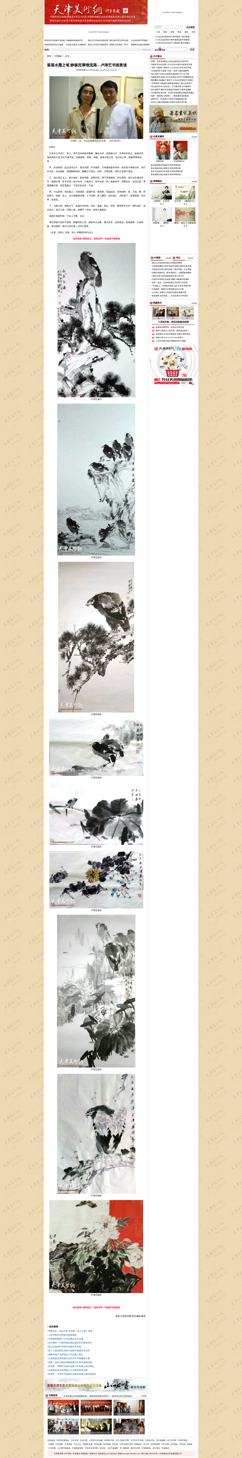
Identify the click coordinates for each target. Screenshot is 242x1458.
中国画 (53, 17)
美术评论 (75, 17)
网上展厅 (121, 17)
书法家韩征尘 (179, 161)
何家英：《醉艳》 (161, 223)
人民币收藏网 (112, 1448)
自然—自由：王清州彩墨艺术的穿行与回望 (170, 282)
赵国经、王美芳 (161, 201)
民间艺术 (59, 21)
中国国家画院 (77, 1448)
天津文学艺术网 (137, 1440)
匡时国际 (174, 1444)
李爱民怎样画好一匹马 (118, 45)
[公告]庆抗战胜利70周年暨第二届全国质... (173, 37)
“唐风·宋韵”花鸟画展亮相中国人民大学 (168, 276)
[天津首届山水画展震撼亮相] (75, 1396)
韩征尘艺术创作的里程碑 (98, 40)
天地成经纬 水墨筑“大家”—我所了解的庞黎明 (170, 71)
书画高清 (121, 21)
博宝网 (182, 1444)
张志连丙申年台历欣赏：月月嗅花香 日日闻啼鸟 (171, 86)
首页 (49, 56)
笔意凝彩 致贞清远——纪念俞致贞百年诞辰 (170, 296)
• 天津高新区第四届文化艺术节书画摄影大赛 (68, 1358)
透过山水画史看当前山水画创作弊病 (167, 263)
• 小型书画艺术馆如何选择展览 (62, 1335)
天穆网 (51, 1444)
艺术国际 (59, 1444)
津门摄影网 (124, 1448)
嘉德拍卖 (138, 1444)
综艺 (129, 21)
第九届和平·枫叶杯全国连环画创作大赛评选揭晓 (171, 89)
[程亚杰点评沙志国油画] (122, 1396)
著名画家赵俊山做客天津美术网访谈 (166, 168)
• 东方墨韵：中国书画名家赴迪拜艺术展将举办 (69, 1343)
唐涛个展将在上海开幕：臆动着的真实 (172, 331)
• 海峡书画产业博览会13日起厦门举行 (65, 1354)
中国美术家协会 (62, 1440)
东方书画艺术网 (122, 1440)
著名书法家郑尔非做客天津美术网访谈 (167, 171)
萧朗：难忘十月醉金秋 (185, 223)
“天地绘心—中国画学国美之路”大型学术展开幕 (171, 286)
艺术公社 (77, 1444)
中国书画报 (182, 1440)
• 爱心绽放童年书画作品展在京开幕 (64, 1347)
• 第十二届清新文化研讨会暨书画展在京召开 (68, 1350)
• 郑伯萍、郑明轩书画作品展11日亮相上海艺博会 (70, 1366)
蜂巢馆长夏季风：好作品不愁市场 (170, 327)
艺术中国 (74, 1440)
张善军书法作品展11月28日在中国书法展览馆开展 (171, 64)
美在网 (102, 1448)
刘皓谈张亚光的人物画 (53, 45)
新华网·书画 (109, 1440)
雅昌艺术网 (135, 1448)
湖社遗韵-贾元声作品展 (119, 40)
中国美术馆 (149, 1440)
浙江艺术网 (171, 1440)
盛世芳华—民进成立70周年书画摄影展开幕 (169, 99)
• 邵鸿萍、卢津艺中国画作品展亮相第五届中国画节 (71, 1374)
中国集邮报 (146, 1448)
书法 (59, 17)
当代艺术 (85, 17)
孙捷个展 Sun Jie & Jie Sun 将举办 (169, 337)
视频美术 (112, 17)
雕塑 (52, 21)
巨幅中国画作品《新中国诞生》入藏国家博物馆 (171, 273)
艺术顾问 (76, 1454)
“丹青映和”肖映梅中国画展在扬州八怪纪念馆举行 (171, 83)
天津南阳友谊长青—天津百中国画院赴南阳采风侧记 (172, 93)
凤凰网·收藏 (88, 1444)
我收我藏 (94, 17)
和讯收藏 (98, 1444)
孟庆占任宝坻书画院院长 (98, 45)
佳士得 (146, 1444)
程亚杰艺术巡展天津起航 (54, 40)
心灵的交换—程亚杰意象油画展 (173, 322)
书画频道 (165, 1448)
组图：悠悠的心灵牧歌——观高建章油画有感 (170, 96)
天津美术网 (58, 1454)
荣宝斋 (115, 1444)
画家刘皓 (160, 161)
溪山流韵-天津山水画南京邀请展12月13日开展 (170, 74)
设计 (100, 21)
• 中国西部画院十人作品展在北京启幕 (65, 1339)
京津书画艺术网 (126, 1444)
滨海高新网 (155, 1444)
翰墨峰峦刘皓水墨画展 (140, 45)
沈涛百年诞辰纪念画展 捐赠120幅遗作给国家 (170, 279)
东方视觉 (156, 1448)
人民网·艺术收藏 (96, 1440)
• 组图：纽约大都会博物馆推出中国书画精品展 (69, 1362)
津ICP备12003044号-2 (150, 1454)
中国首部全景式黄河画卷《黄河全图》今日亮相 (171, 269)
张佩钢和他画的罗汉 (74, 40)
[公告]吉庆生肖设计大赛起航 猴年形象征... (173, 43)
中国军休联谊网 (91, 1448)
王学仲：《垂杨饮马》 (185, 201)
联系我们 (85, 1454)
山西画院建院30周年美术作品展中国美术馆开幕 (171, 266)
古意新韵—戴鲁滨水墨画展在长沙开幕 (168, 289)
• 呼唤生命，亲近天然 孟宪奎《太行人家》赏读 (70, 1331)
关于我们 (68, 1454)
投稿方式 (93, 1454)
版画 (64, 17)
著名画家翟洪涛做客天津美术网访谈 (166, 165)
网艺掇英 (112, 21)
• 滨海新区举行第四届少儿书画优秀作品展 (67, 1370)
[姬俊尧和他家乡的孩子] (100, 1396)
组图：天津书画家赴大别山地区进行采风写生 (170, 61)
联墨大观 (68, 21)
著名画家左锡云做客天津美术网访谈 (166, 174)
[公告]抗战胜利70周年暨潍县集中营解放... (173, 40)
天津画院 (68, 1444)
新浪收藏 (107, 1444)
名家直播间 (87, 21)
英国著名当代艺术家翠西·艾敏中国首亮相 (173, 334)
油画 (69, 17)
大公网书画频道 (63, 1448)
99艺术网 (165, 1444)
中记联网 (52, 1448)
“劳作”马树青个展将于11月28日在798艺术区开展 (171, 68)
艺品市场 (103, 17)
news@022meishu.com (131, 1454)
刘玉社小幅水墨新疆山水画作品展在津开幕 (169, 102)
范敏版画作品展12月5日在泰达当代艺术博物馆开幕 (172, 77)
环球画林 (77, 21)
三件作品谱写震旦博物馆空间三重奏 (171, 341)
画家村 (189, 1444)
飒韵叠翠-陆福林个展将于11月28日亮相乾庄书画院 (172, 80)
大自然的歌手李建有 (139, 40)
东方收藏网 (160, 1440)
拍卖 (105, 21)
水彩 (96, 21)
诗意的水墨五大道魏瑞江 (76, 45)
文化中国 (84, 1440)
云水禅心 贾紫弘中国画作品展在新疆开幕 (169, 292)
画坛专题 (131, 17)
